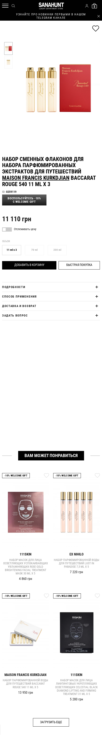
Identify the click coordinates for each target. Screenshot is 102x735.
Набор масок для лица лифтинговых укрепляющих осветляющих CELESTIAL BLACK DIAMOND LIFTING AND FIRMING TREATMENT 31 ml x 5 (76, 687)
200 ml (57, 249)
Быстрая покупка (79, 265)
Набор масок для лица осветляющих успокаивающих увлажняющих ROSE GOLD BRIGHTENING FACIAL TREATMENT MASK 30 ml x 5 (25, 566)
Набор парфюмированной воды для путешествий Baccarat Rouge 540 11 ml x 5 (25, 684)
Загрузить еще (51, 722)
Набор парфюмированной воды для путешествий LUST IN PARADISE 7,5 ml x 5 (76, 563)
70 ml (34, 249)
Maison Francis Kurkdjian (35, 178)
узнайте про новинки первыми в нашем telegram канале (51, 16)
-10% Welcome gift (15, 475)
